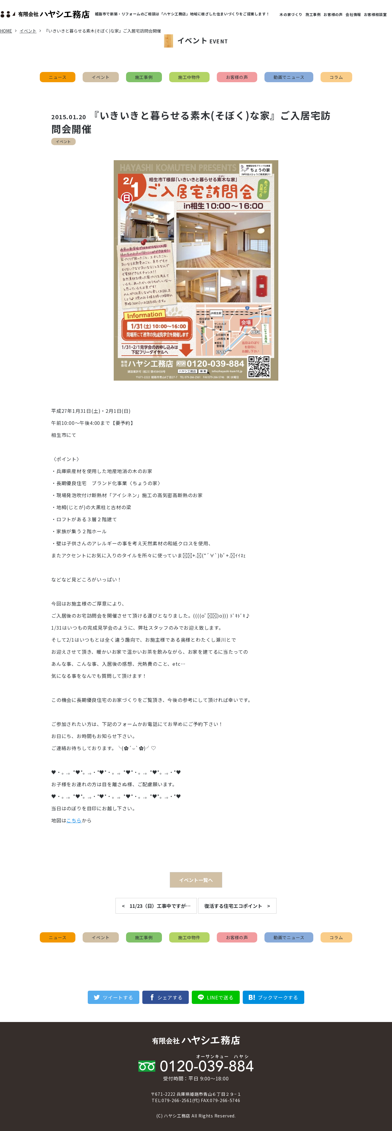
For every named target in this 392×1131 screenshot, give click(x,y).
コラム (336, 77)
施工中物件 (189, 77)
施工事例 (313, 14)
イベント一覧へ (196, 879)
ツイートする (118, 997)
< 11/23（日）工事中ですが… (156, 905)
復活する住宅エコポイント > (237, 905)
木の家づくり (291, 14)
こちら (73, 820)
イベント (100, 77)
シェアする (170, 997)
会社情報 (353, 14)
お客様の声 (333, 14)
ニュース (57, 77)
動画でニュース (289, 77)
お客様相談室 (375, 14)
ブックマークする (278, 997)
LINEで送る (220, 997)
